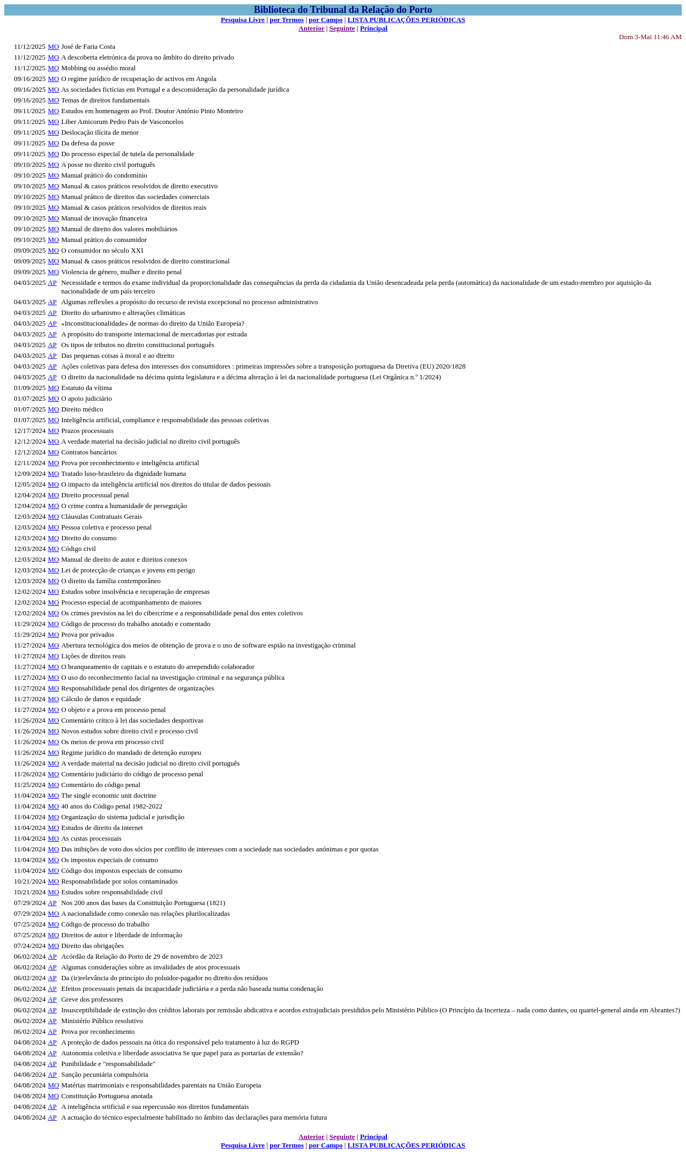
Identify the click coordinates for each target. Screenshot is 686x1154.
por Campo (325, 20)
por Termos (287, 20)
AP (52, 282)
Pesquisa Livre (243, 20)
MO (53, 46)
